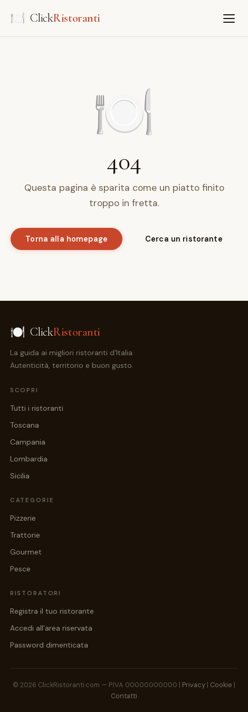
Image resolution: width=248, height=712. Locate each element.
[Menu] (229, 18)
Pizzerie (23, 518)
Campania (27, 442)
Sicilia (20, 475)
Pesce (20, 569)
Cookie (221, 684)
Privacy (193, 684)
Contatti (124, 695)
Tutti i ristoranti (36, 408)
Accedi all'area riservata (51, 628)
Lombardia (28, 459)
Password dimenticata (49, 645)
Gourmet (26, 552)
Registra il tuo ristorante (52, 611)
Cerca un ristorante (184, 239)
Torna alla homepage (66, 239)
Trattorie (25, 535)
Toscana (24, 425)
